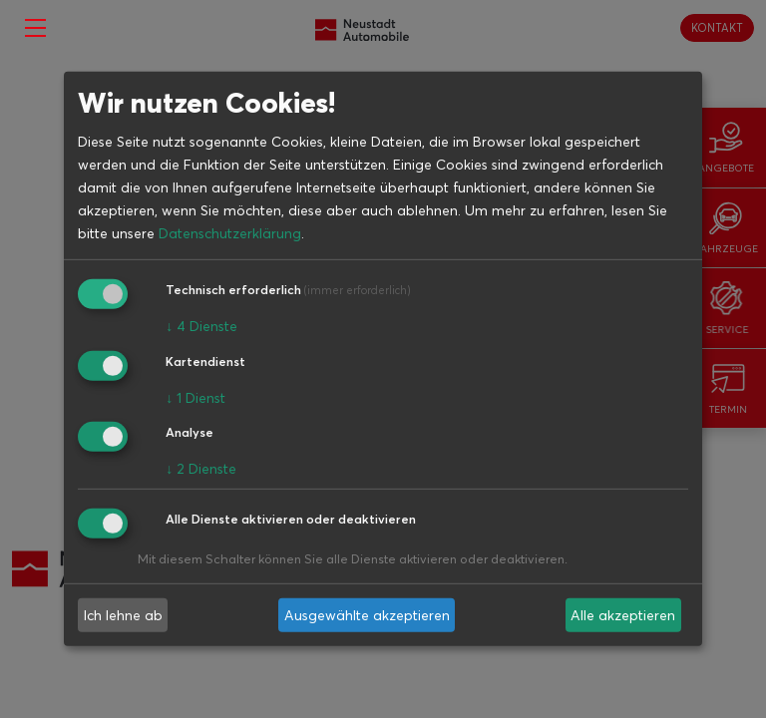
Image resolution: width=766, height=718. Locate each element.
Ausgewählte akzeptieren (367, 615)
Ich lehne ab (123, 615)
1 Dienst (195, 397)
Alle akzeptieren (623, 615)
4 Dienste (201, 326)
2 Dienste (201, 469)
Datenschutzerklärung (230, 233)
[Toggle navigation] (35, 28)
